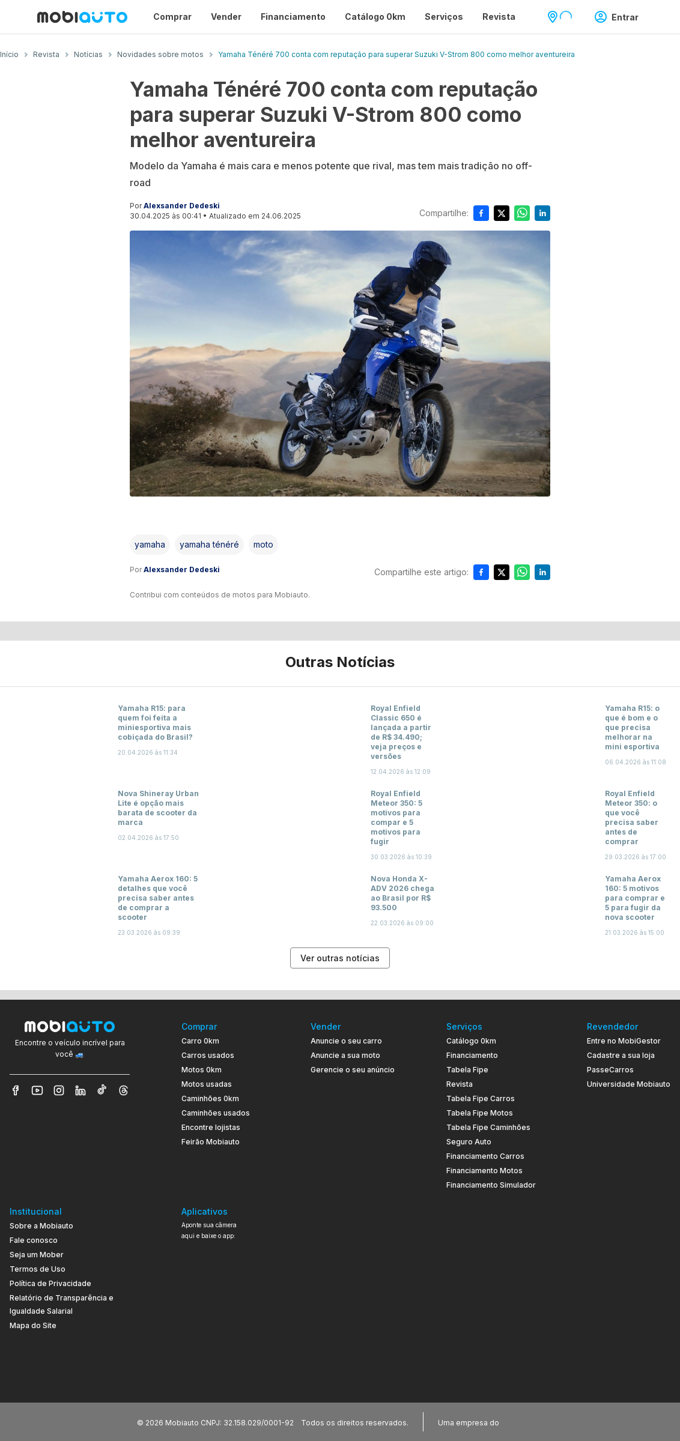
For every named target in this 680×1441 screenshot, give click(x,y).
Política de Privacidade (50, 1283)
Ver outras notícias (340, 958)
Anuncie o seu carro (346, 1040)
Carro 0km (200, 1040)
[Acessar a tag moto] (263, 544)
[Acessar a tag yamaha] (150, 544)
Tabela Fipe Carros (480, 1098)
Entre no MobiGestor (624, 1040)
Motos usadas (206, 1084)
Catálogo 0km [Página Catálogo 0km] (375, 16)
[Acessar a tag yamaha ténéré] (209, 544)
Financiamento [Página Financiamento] (293, 16)
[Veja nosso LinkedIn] (80, 1090)
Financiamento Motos (484, 1170)
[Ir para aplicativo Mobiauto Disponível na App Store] (220, 1369)
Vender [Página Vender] (226, 16)
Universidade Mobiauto (628, 1084)
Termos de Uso (37, 1268)
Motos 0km (201, 1069)
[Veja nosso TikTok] (102, 1090)
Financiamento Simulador (491, 1184)
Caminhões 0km (210, 1098)
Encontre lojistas (210, 1127)
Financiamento (472, 1055)
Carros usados (207, 1055)
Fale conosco (34, 1240)
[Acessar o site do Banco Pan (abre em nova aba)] (526, 1421)
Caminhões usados (215, 1112)
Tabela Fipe (467, 1069)
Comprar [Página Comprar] (172, 16)
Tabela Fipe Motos (479, 1112)
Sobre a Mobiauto (41, 1225)
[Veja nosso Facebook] (16, 1090)
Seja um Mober (37, 1254)
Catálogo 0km (471, 1040)
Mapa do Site (33, 1325)
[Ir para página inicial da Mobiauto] (82, 17)
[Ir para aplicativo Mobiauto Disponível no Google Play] (220, 1336)
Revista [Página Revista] (498, 16)
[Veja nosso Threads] (124, 1090)
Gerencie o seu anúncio (353, 1069)
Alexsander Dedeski (182, 205)
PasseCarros (610, 1069)
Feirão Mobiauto (210, 1141)
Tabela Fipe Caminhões (488, 1127)
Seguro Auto (468, 1141)
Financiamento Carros (485, 1156)
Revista (459, 1084)
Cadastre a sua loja (621, 1055)
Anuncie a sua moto (345, 1055)
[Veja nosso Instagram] (59, 1090)
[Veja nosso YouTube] (37, 1090)
